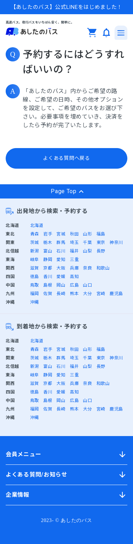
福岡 (34, 293)
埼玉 (74, 242)
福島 (100, 234)
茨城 (34, 242)
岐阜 (34, 259)
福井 (74, 251)
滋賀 (34, 268)
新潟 (34, 251)
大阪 (60, 268)
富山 (47, 251)
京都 (47, 268)
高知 (74, 276)
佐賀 (47, 293)
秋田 (74, 234)
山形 (87, 234)
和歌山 (103, 268)
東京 (100, 242)
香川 (47, 276)
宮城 (60, 234)
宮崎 (100, 293)
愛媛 (60, 276)
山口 (87, 285)
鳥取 (34, 285)
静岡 (47, 259)
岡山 (60, 285)
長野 (100, 251)
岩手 (47, 234)
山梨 (87, 251)
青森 (34, 234)
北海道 (37, 225)
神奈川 (116, 242)
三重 (74, 259)
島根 (47, 285)
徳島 (34, 276)
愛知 (60, 259)
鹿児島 (116, 293)
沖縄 (34, 302)
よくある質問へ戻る (66, 158)
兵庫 (74, 268)
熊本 (74, 293)
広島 (74, 285)
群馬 (60, 242)
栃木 (47, 242)
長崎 (60, 293)
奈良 (87, 268)
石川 (60, 251)
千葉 (87, 242)
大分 (87, 293)
